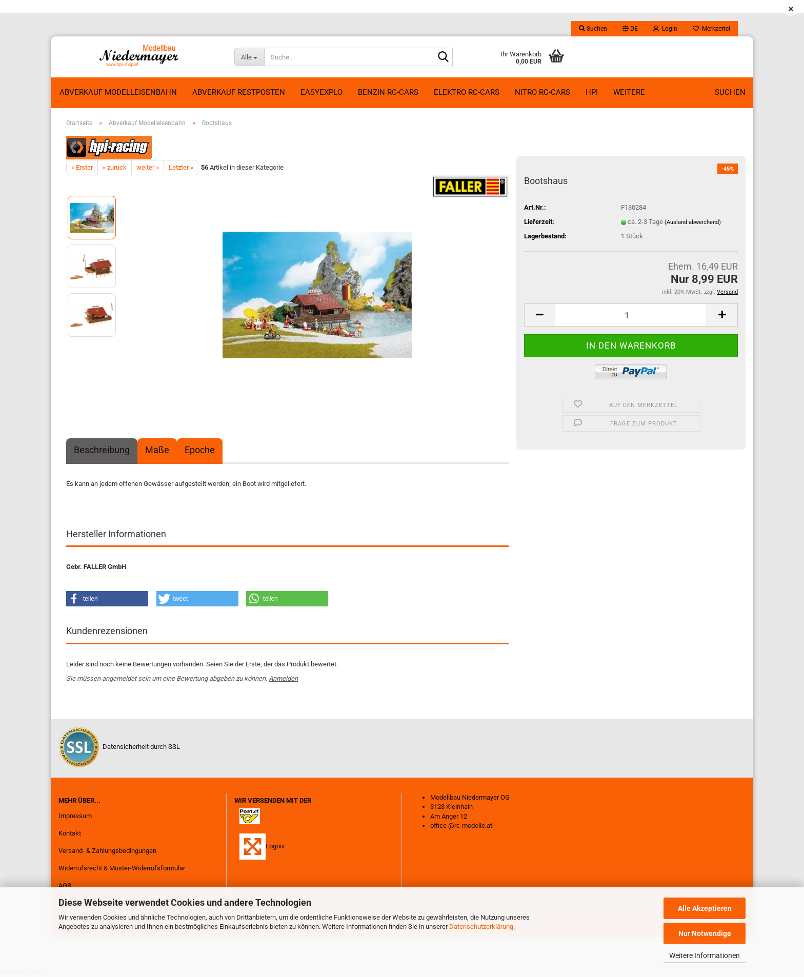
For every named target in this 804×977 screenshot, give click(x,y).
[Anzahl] (631, 315)
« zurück (115, 167)
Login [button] (665, 28)
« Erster (82, 167)
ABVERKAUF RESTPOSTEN (238, 92)
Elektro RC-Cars (466, 92)
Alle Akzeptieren (705, 908)
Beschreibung (102, 449)
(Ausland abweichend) (693, 222)
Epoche (200, 449)
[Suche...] (249, 57)
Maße (157, 449)
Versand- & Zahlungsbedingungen (107, 850)
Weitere (629, 92)
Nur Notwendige (704, 933)
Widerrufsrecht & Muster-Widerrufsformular (121, 868)
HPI (592, 92)
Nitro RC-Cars (542, 92)
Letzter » (181, 167)
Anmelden (283, 678)
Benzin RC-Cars (388, 92)
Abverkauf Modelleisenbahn (118, 92)
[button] (630, 28)
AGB (64, 885)
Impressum (75, 816)
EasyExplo (321, 92)
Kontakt (69, 833)
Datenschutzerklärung (481, 926)
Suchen (730, 92)
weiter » (147, 167)
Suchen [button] (593, 28)
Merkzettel (711, 28)
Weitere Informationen (704, 955)
